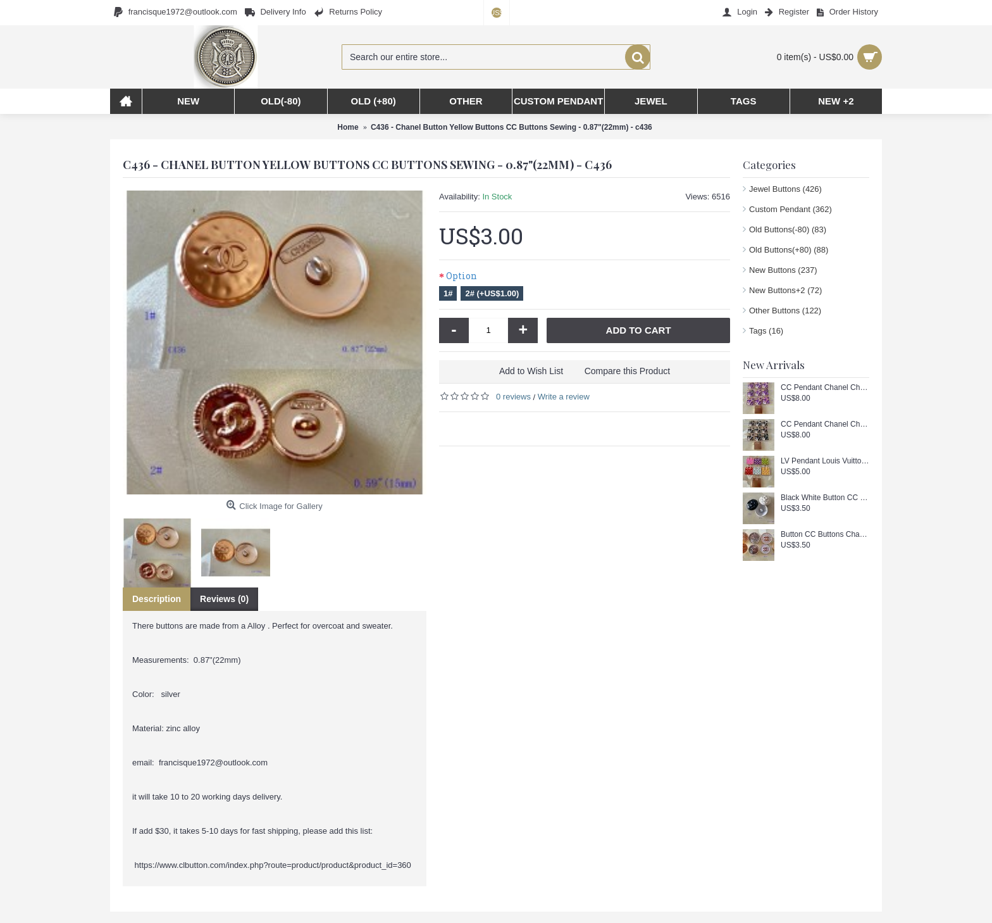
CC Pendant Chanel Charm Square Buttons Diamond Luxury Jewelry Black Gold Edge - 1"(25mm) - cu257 (825, 424)
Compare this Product (627, 371)
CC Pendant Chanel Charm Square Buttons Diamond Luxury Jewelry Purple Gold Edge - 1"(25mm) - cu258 (825, 388)
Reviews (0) (224, 599)
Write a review (564, 396)
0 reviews (513, 396)
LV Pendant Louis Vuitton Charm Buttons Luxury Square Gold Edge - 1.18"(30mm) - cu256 (825, 461)
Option (461, 276)
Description (156, 599)
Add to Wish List (531, 371)
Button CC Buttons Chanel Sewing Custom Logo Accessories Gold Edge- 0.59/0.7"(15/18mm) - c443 (825, 535)
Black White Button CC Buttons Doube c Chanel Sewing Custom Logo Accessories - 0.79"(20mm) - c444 (825, 498)
